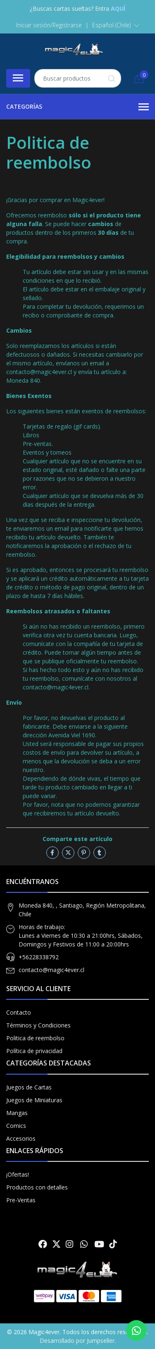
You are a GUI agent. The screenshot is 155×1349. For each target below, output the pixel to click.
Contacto (18, 1012)
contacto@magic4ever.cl (51, 970)
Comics (16, 1126)
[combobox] (77, 78)
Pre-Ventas (21, 1200)
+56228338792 (39, 957)
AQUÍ (118, 8)
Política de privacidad (34, 1051)
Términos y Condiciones (38, 1025)
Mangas (17, 1113)
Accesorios (21, 1138)
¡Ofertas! (17, 1174)
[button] (115, 25)
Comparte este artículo (77, 839)
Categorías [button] (77, 107)
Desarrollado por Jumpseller (77, 1340)
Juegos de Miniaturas (34, 1100)
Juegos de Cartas (29, 1087)
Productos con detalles (37, 1187)
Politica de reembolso (35, 1038)
